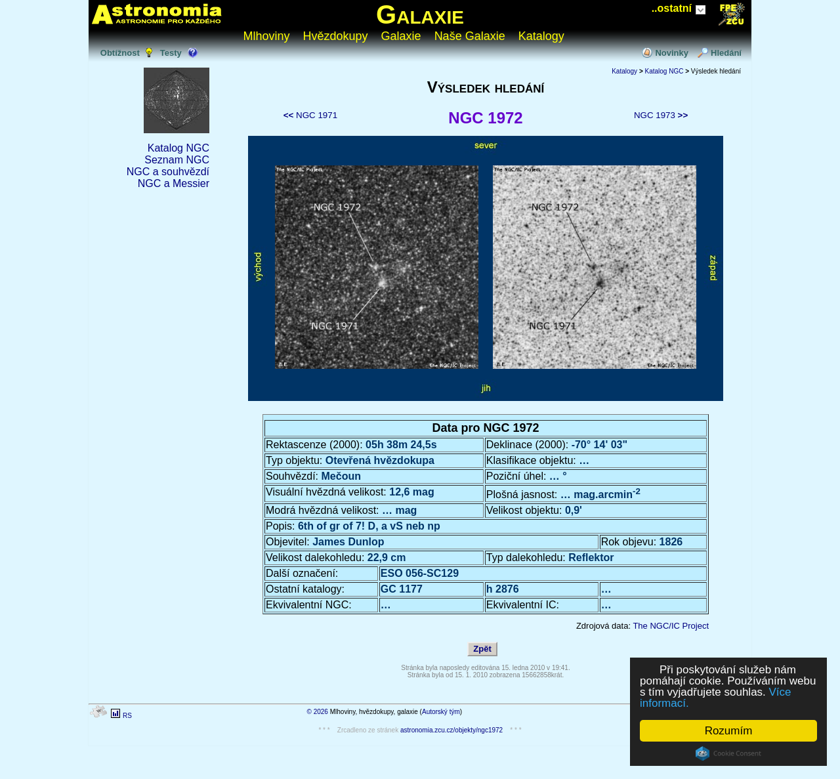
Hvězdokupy (335, 36)
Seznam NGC (176, 159)
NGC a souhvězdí (168, 171)
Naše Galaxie (469, 36)
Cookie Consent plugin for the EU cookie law (728, 753)
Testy (171, 53)
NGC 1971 (310, 115)
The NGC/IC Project (671, 626)
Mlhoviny (266, 36)
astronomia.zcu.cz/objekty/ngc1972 (451, 730)
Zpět (482, 649)
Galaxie (420, 14)
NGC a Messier (173, 183)
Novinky (671, 53)
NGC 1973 (661, 115)
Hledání (726, 53)
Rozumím (729, 731)
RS (127, 715)
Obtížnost (120, 53)
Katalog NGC (178, 148)
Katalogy (541, 36)
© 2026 (317, 711)
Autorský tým (441, 711)
